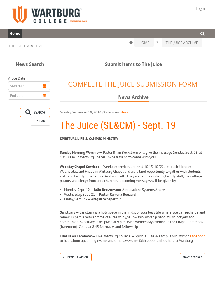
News (124, 112)
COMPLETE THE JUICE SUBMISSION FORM (132, 83)
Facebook (197, 236)
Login (200, 8)
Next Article (191, 257)
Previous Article (77, 257)
